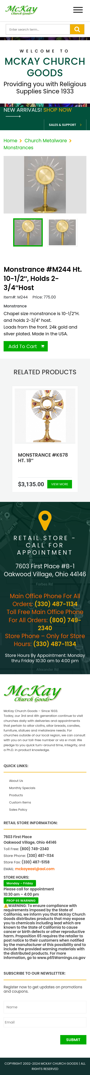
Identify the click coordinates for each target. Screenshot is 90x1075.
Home (10, 140)
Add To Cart (22, 346)
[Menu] (78, 10)
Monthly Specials (22, 788)
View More (59, 484)
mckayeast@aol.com (34, 868)
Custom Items (20, 802)
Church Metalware (45, 140)
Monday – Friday (19, 883)
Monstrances (18, 147)
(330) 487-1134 (56, 604)
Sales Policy (18, 809)
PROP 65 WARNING (21, 900)
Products (16, 795)
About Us (16, 780)
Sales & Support (62, 125)
